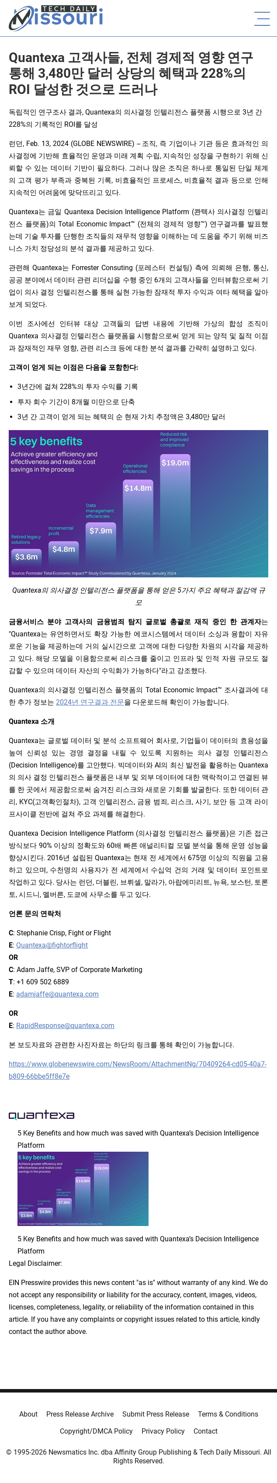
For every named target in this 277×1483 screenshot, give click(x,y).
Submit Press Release (155, 1414)
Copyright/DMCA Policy (96, 1431)
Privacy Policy (163, 1431)
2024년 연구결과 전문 (90, 702)
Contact (206, 1431)
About (28, 1414)
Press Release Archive (80, 1414)
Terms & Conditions (228, 1414)
